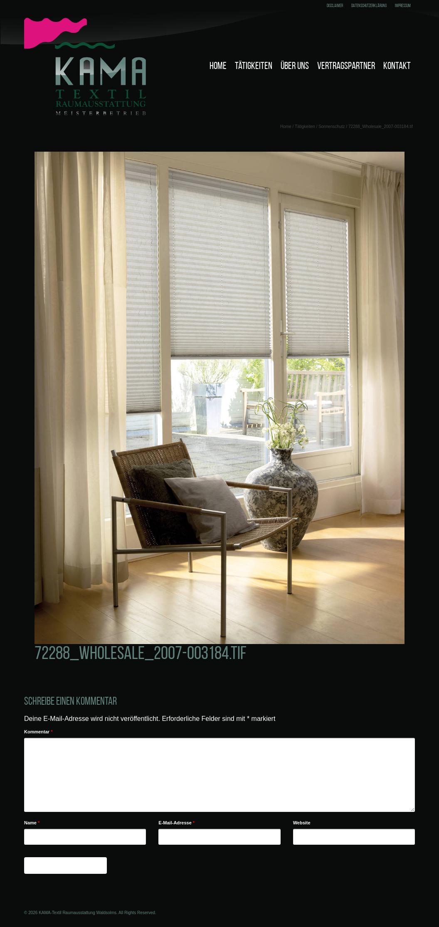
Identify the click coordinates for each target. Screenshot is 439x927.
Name (31, 822)
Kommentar (38, 731)
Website (302, 822)
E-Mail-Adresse (176, 822)
